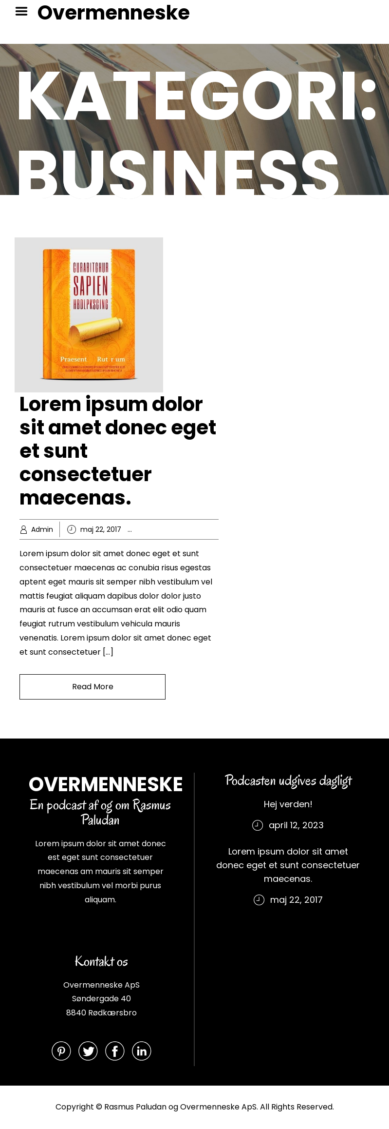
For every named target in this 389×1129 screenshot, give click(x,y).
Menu (25, 11)
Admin (42, 529)
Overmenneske (113, 12)
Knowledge (199, 529)
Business (163, 529)
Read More (92, 686)
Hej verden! (288, 804)
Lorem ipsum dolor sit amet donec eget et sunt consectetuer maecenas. (288, 865)
